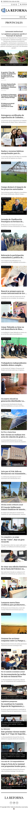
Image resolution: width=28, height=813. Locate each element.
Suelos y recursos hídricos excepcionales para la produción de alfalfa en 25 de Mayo (13, 152)
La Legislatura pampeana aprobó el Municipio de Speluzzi (14, 35)
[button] (22, 17)
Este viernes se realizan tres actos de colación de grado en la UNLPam (13, 436)
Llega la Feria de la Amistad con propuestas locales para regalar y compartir (13, 765)
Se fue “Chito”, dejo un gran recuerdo (13, 541)
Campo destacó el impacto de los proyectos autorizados (13, 188)
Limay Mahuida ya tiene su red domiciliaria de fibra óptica (12, 328)
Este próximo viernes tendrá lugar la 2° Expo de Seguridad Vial (13, 733)
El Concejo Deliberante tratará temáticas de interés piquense (13, 508)
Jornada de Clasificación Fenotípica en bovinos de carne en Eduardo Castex (11, 220)
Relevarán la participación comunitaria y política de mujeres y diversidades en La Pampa (13, 256)
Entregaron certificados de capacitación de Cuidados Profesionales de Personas (12, 116)
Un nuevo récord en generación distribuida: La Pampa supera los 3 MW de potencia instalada (12, 400)
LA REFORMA (14, 798)
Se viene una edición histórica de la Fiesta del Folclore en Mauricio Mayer (14, 568)
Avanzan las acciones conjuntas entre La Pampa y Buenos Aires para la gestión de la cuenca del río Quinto (13, 639)
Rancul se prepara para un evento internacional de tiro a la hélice (13, 292)
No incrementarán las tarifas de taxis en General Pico (13, 675)
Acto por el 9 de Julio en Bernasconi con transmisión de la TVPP (13, 472)
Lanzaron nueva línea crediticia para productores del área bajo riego (13, 603)
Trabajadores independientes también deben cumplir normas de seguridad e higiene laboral (14, 364)
